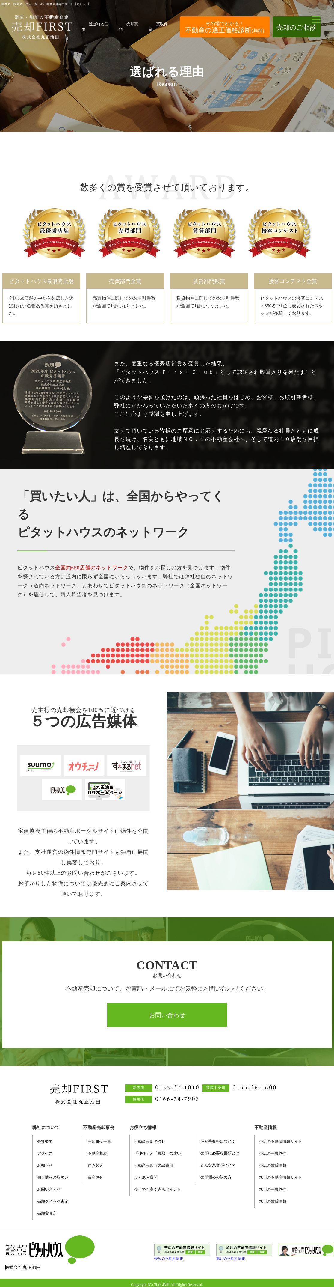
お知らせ (45, 1165)
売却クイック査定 (52, 1201)
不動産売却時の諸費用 (153, 1165)
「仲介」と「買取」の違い (157, 1153)
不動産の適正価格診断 (224, 27)
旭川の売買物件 (272, 1189)
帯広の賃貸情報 (272, 1165)
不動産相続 (97, 1153)
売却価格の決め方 (216, 1177)
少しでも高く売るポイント (157, 1189)
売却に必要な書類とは (219, 1153)
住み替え (95, 1165)
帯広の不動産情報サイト (280, 1141)
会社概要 (45, 1141)
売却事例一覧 (99, 1141)
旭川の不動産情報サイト (280, 1177)
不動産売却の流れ (149, 1141)
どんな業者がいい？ (217, 1165)
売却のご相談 (296, 27)
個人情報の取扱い (52, 1177)
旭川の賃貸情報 (272, 1201)
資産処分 (95, 1177)
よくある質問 (146, 1177)
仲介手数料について (217, 1141)
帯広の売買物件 (272, 1153)
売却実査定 (47, 1213)
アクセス (45, 1153)
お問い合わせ (167, 1015)
